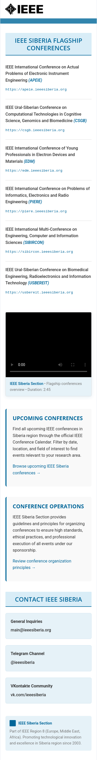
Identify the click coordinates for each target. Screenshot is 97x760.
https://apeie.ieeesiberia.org (36, 90)
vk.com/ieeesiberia (28, 694)
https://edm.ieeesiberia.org (33, 171)
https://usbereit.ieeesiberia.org (39, 292)
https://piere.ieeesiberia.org (36, 211)
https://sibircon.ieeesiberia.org (39, 252)
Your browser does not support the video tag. (48, 344)
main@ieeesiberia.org (31, 630)
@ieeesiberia (22, 662)
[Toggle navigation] (85, 9)
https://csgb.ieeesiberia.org (34, 130)
